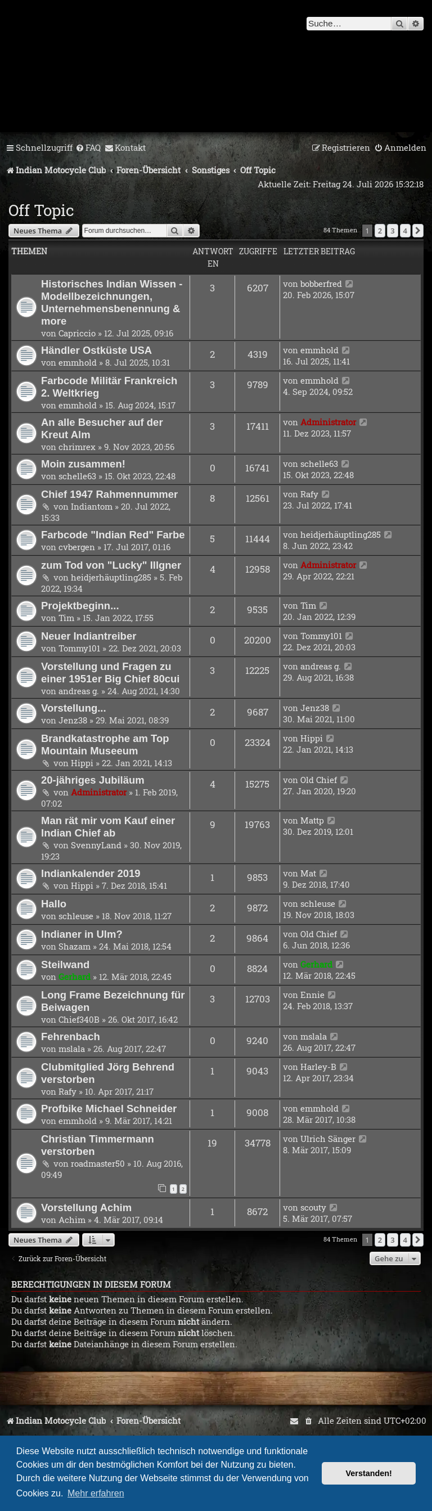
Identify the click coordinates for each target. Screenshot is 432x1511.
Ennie (312, 994)
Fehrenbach (70, 1036)
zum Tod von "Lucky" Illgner (111, 565)
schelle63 (77, 476)
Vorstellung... (73, 708)
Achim (72, 1219)
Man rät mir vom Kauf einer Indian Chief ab (108, 827)
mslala (71, 1048)
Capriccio (77, 333)
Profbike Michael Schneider (109, 1108)
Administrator (328, 422)
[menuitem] (88, 148)
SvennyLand (96, 845)
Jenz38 (72, 720)
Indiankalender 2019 (91, 873)
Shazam (74, 946)
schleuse (75, 915)
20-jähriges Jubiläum (93, 780)
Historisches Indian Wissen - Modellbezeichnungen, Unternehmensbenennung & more (111, 302)
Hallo (53, 904)
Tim (66, 617)
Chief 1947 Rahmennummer (109, 494)
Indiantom (91, 506)
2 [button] (380, 231)
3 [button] (392, 231)
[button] (418, 230)
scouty (313, 1207)
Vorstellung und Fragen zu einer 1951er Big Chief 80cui (110, 672)
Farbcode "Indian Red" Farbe (113, 535)
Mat (308, 873)
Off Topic (41, 210)
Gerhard (74, 976)
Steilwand (65, 964)
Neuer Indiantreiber (88, 636)
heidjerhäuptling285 (340, 534)
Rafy (309, 494)
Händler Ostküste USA (96, 350)
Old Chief (318, 779)
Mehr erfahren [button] (96, 1493)
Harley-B (318, 1066)
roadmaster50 (98, 1163)
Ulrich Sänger (328, 1138)
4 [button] (405, 231)
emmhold (77, 362)
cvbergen (76, 546)
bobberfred (321, 283)
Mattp (312, 820)
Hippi (82, 762)
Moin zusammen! (83, 464)
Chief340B (79, 1019)
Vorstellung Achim (86, 1207)
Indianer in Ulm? (82, 934)
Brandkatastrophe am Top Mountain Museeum (105, 744)
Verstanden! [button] (369, 1473)
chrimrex (77, 446)
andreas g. (78, 690)
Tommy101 (79, 648)
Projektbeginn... (80, 605)
